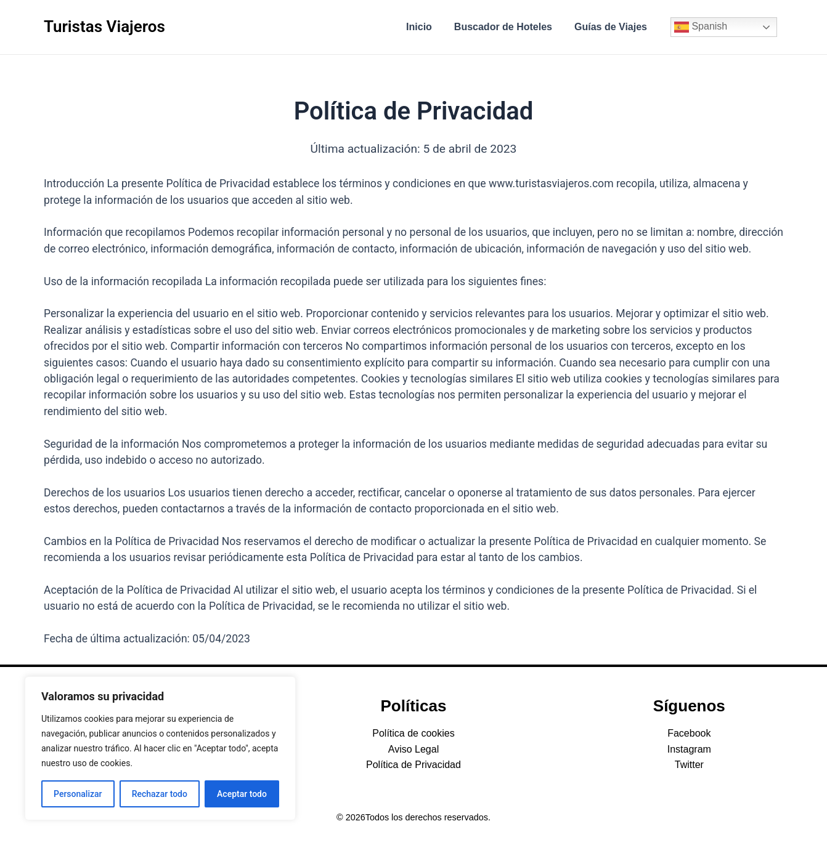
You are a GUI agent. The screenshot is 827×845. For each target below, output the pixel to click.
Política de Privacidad (413, 764)
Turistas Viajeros (104, 26)
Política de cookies (413, 733)
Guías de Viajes (612, 27)
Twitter (689, 764)
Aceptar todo (242, 794)
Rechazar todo (159, 794)
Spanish (700, 27)
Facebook (689, 733)
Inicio (425, 27)
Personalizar (78, 794)
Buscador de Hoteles (507, 27)
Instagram (689, 749)
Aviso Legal (413, 749)
